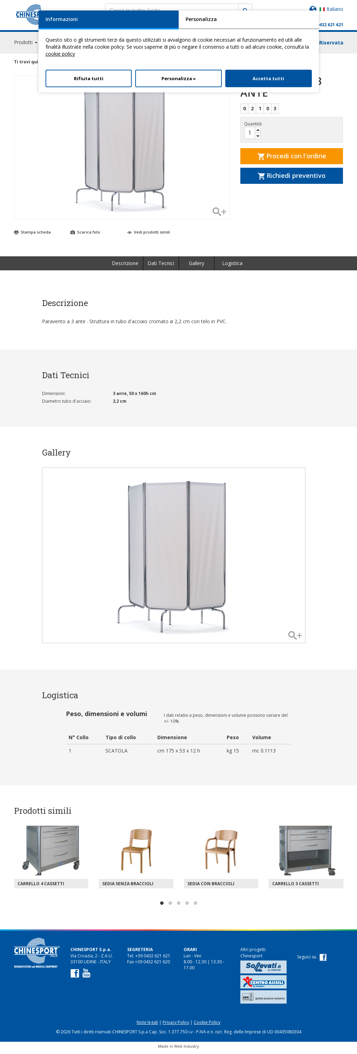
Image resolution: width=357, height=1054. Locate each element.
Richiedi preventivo (291, 178)
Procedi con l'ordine (292, 159)
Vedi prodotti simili (148, 235)
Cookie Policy (207, 1025)
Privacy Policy (176, 1025)
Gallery (196, 266)
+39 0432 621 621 (325, 25)
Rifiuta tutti (88, 78)
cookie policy (60, 53)
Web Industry (186, 1049)
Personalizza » (179, 78)
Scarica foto (85, 235)
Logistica (232, 266)
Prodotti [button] (25, 45)
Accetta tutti (268, 78)
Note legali (147, 1025)
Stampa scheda (32, 235)
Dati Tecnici (160, 266)
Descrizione (125, 266)
